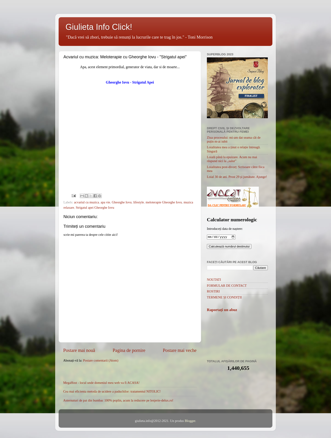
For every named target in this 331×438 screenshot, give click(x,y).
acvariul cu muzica (86, 202)
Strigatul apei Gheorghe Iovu (95, 207)
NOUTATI (214, 280)
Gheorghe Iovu (121, 202)
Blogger (190, 421)
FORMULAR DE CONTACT (227, 286)
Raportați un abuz (222, 310)
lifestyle (138, 202)
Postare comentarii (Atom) (100, 360)
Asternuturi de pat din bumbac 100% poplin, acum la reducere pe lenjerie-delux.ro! (118, 400)
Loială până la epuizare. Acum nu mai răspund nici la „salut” (232, 159)
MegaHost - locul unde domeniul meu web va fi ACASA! (101, 383)
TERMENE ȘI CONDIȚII (224, 298)
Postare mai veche (180, 350)
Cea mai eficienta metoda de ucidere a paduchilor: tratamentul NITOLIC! (112, 391)
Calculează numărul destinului (229, 247)
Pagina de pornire (129, 350)
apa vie (105, 202)
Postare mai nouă (79, 350)
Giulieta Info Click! (99, 27)
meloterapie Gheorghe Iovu (164, 202)
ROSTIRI (213, 292)
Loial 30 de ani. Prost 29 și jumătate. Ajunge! (237, 177)
